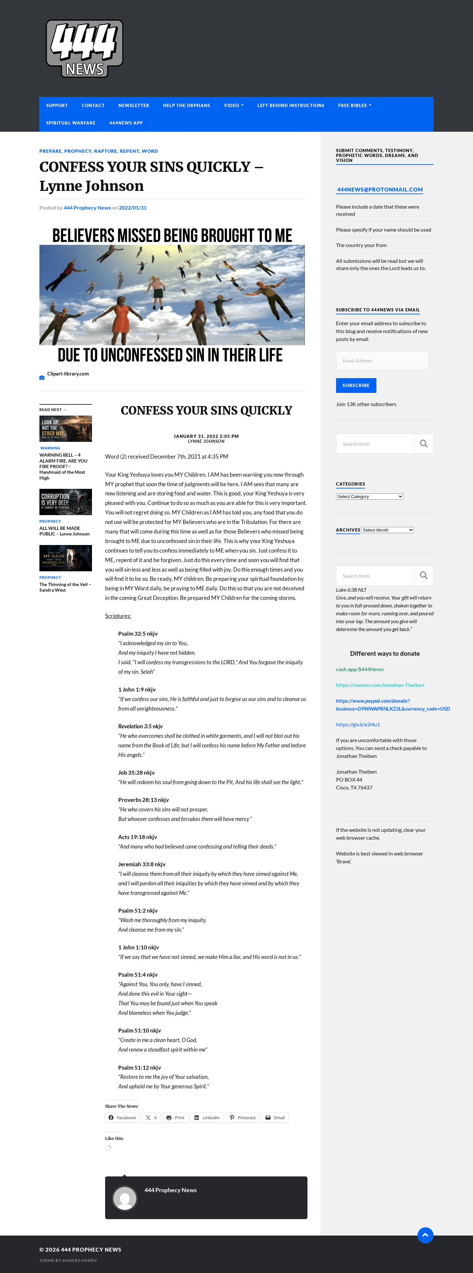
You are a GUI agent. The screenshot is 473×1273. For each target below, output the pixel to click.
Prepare (50, 151)
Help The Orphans (186, 105)
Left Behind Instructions (291, 105)
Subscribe (356, 385)
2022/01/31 (132, 207)
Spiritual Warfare (71, 122)
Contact (93, 105)
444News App (126, 122)
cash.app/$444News (360, 669)
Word (149, 151)
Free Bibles (352, 105)
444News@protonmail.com (380, 189)
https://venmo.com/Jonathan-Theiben (380, 685)
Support (57, 105)
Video (231, 105)
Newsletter (134, 105)
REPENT (129, 151)
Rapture (105, 151)
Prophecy (77, 151)
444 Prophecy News (87, 207)
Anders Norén (79, 1260)
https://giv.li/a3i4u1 (358, 724)
